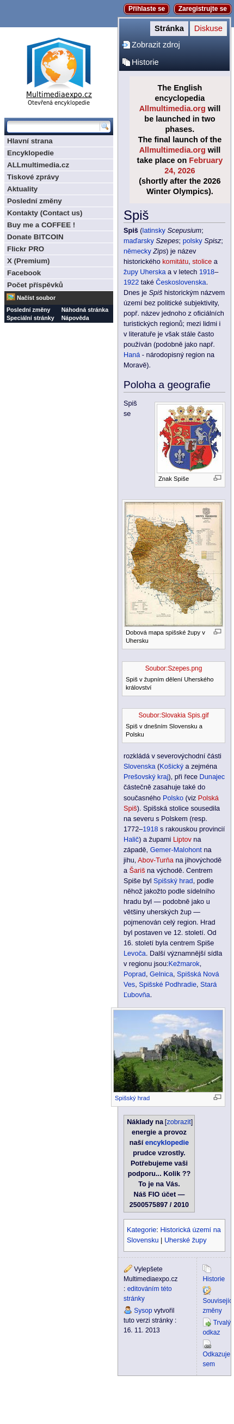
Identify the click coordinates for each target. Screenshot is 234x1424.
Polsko (173, 798)
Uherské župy (185, 1240)
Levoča (135, 953)
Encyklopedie (30, 153)
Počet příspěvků (35, 285)
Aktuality (22, 189)
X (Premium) (28, 261)
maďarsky (139, 241)
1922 (131, 282)
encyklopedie (167, 1143)
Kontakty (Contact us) (44, 213)
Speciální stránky (30, 318)
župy (131, 272)
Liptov (182, 839)
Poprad (135, 974)
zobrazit (178, 1122)
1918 (206, 272)
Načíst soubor (36, 297)
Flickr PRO (25, 249)
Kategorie (141, 1230)
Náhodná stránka (84, 309)
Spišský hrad (173, 881)
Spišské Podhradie (167, 984)
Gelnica (161, 974)
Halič (131, 839)
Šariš (137, 870)
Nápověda (75, 318)
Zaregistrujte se (202, 9)
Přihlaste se (146, 9)
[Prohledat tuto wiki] (53, 126)
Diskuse (208, 28)
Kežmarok (184, 964)
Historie (145, 62)
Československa (181, 282)
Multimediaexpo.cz (59, 70)
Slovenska (140, 766)
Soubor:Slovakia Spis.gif (173, 715)
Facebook (24, 273)
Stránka (169, 28)
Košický (171, 766)
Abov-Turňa (156, 860)
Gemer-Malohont (176, 850)
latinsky (154, 230)
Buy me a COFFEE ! (41, 225)
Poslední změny (34, 201)
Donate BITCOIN (35, 237)
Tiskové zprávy (33, 177)
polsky (192, 241)
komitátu (175, 262)
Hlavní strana (30, 141)
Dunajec (212, 777)
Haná (132, 355)
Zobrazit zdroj (156, 44)
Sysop (143, 1310)
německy (137, 251)
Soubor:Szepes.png (173, 668)
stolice (202, 262)
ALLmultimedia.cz (38, 165)
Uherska (152, 272)
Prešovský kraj (146, 777)
